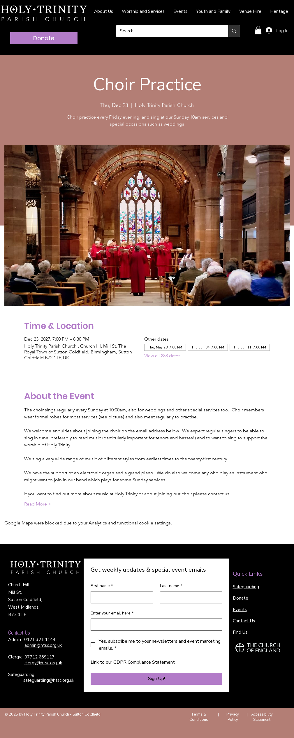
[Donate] (44, 38)
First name (102, 586)
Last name (171, 586)
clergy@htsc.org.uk (43, 663)
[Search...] (168, 31)
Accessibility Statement (262, 717)
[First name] (120, 597)
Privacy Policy (232, 717)
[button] (258, 30)
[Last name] (189, 597)
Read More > (37, 504)
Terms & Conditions (198, 717)
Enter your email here (112, 613)
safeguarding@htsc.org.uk (48, 680)
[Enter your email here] (155, 624)
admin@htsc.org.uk (43, 645)
